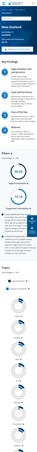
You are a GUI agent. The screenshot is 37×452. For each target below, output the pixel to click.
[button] (16, 19)
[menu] (33, 3)
